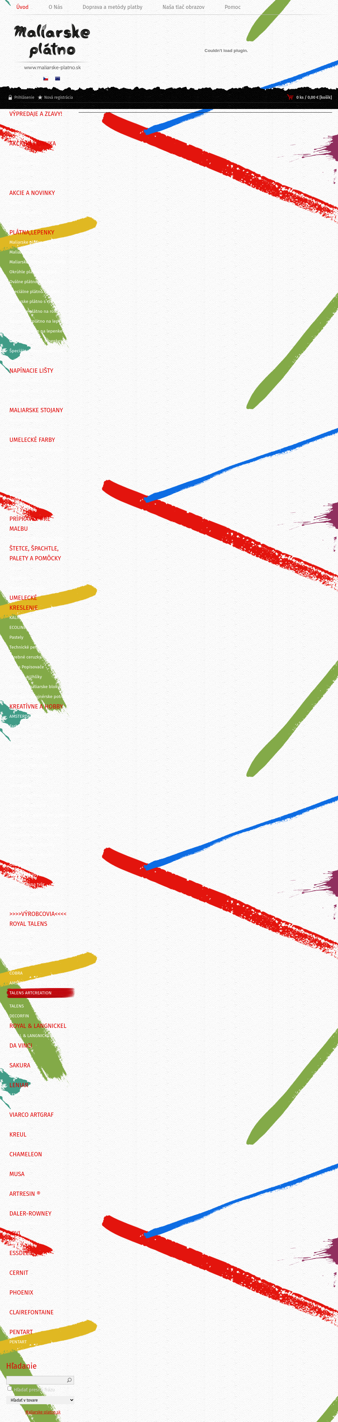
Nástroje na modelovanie (34, 825)
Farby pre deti (23, 499)
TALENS (17, 1006)
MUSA (15, 1184)
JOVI (14, 1243)
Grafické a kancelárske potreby (40, 815)
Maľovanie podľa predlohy (35, 904)
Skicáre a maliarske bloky (35, 686)
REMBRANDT (22, 953)
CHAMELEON (22, 1164)
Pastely (17, 637)
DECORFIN (19, 1016)
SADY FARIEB (22, 173)
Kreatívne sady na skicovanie (38, 874)
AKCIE (15, 222)
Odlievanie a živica (28, 864)
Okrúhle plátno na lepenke (36, 331)
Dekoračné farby (26, 775)
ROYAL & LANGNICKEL (31, 1035)
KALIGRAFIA (21, 617)
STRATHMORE (23, 933)
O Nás (56, 7)
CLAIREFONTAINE (26, 1322)
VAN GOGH (20, 963)
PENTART (18, 1342)
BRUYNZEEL (21, 943)
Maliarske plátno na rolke (35, 311)
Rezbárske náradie (28, 805)
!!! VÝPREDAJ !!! (23, 133)
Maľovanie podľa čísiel (32, 894)
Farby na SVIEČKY (26, 736)
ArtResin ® (20, 1203)
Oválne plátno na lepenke (35, 341)
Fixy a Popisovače (27, 667)
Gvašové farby (23, 489)
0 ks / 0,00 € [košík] (314, 97)
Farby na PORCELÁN (29, 765)
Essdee (16, 1263)
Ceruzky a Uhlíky (26, 677)
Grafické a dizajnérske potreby (39, 696)
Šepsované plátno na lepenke (39, 321)
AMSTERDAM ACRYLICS (31, 983)
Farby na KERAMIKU (29, 756)
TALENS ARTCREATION (31, 993)
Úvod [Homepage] (22, 7)
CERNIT (17, 1282)
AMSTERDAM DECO (27, 716)
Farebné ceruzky (25, 657)
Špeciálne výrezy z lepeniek (37, 351)
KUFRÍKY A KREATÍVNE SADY (36, 449)
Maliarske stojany (27, 420)
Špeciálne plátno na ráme (35, 291)
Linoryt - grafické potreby (35, 795)
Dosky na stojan (25, 430)
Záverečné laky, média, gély (37, 538)
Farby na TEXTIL (25, 726)
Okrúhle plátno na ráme (33, 272)
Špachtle (18, 578)
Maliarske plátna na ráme (35, 242)
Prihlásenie (24, 97)
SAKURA (17, 1075)
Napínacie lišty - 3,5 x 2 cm (36, 390)
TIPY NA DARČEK (25, 153)
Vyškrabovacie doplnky (32, 844)
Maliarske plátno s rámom (35, 301)
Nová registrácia (58, 97)
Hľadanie (21, 1366)
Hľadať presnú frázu (34, 1390)
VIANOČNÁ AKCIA (26, 212)
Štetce (16, 568)
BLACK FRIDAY (23, 123)
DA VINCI (18, 1055)
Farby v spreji (23, 509)
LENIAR (17, 1095)
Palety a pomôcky (27, 588)
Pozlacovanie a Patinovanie (36, 835)
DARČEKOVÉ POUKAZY (31, 183)
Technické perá (24, 647)
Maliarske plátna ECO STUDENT (40, 252)
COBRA (16, 973)
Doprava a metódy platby (113, 7)
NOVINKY (18, 202)
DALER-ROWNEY (25, 1223)
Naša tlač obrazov (184, 7)
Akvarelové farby (26, 479)
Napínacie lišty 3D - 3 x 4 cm (37, 400)
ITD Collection (23, 1105)
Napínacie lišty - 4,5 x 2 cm (36, 380)
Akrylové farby (24, 469)
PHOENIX (18, 1302)
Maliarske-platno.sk (43, 1412)
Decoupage (20, 785)
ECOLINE (18, 627)
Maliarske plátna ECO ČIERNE (38, 262)
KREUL (16, 1144)
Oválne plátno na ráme (32, 281)
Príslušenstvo (23, 360)
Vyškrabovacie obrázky (32, 854)
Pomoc (232, 7)
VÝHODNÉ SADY (25, 163)
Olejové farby (23, 459)
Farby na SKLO (24, 746)
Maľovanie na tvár (27, 884)
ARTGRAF (18, 1124)
